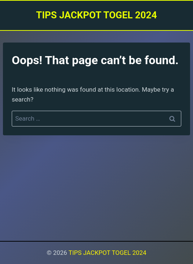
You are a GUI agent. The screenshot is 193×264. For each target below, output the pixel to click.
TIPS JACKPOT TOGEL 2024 (107, 252)
